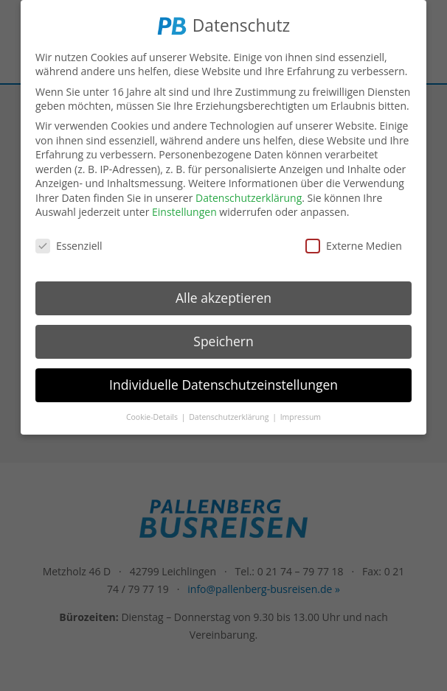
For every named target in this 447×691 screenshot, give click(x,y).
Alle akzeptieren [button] (223, 296)
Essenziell (69, 244)
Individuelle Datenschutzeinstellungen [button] (223, 383)
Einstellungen (184, 210)
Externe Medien (353, 244)
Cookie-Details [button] (153, 415)
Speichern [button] (223, 339)
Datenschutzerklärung (248, 196)
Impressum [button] (300, 415)
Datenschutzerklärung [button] (230, 415)
